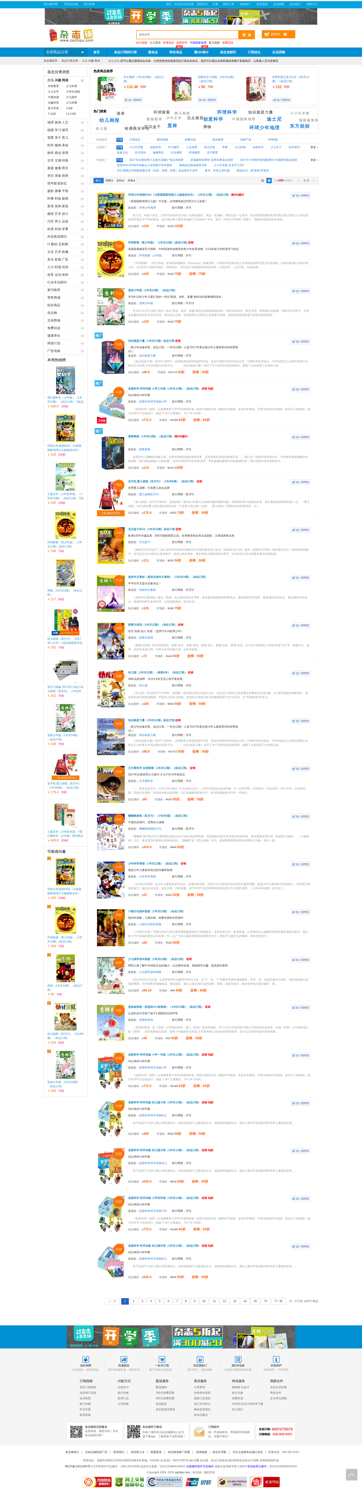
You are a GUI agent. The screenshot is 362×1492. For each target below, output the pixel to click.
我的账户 (245, 4)
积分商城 (89, 4)
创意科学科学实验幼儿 (153, 1115)
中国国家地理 (244, 119)
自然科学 (258, 147)
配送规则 (161, 1387)
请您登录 (202, 4)
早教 (225, 147)
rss (191, 1460)
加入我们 (237, 1409)
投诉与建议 (201, 1415)
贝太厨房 (195, 118)
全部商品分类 (57, 52)
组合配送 (161, 1403)
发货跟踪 (262, 4)
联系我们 (118, 1452)
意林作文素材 (147, 589)
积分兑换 (237, 1392)
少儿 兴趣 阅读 (91, 60)
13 (234, 1301)
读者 (121, 113)
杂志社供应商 (278, 1387)
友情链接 (201, 1452)
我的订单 (229, 4)
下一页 (278, 1301)
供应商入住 (138, 1452)
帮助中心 (312, 4)
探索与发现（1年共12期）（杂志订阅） (155, 624)
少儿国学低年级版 (150, 972)
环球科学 (227, 112)
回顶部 (351, 1474)
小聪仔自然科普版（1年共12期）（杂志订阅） (156, 911)
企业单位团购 (278, 1398)
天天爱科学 (146, 781)
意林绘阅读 (146, 1019)
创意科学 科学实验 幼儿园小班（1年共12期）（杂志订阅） (170, 1102)
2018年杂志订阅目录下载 (247, 1403)
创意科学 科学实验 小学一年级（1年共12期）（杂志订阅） (170, 1054)
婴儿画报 (214, 42)
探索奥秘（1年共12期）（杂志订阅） (157, 436)
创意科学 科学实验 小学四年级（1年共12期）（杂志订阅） (170, 1198)
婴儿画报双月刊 (149, 494)
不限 (119, 139)
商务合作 (275, 1392)
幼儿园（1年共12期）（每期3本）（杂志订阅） (160, 672)
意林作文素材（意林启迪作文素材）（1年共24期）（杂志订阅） (168, 577)
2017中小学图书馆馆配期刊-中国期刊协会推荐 (268, 160)
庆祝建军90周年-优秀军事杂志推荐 (211, 160)
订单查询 (199, 1387)
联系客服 (85, 1415)
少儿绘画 (240, 147)
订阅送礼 (254, 52)
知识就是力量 (260, 112)
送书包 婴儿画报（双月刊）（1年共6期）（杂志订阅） (165, 481)
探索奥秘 (144, 449)
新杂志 (153, 52)
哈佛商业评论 (137, 128)
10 (203, 1301)
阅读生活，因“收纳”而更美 (253, 170)
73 (265, 1301)
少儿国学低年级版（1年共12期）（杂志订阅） (160, 959)
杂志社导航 (219, 1452)
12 (224, 1301)
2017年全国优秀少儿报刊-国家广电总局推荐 (156, 160)
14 (245, 1301)
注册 (215, 4)
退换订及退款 (202, 1398)
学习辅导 (173, 147)
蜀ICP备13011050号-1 (79, 1466)
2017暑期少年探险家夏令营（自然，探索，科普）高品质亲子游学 (157, 170)
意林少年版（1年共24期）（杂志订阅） (152, 290)
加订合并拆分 (202, 1403)
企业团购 (279, 4)
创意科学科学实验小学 (153, 401)
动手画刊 (294, 147)
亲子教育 (212, 152)
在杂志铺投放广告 (96, 1452)
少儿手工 (276, 147)
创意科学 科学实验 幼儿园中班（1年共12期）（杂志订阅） (170, 1245)
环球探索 (162, 112)
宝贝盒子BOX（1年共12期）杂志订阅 (154, 529)
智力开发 (209, 147)
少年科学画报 (147, 876)
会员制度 (85, 1398)
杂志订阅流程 (88, 1387)
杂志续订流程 (88, 1392)
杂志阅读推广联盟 (179, 1452)
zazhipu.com (182, 1472)
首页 (96, 52)
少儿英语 (155, 42)
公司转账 (123, 1403)
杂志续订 (296, 4)
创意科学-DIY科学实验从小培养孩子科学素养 (144, 165)
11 (214, 1301)
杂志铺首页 (50, 60)
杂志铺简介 (72, 1452)
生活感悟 (176, 152)
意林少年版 (146, 303)
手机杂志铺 (71, 4)
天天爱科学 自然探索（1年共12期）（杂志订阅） (161, 768)
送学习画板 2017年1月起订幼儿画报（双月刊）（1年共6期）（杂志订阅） (65, 691)
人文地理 (191, 147)
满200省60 (201, 52)
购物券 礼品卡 (240, 1387)
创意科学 (213, 119)
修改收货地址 (202, 1409)
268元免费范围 (165, 1392)
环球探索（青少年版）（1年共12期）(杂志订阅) (160, 242)
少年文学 (174, 118)
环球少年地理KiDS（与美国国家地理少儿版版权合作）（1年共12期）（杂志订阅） (64, 450)
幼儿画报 (109, 120)
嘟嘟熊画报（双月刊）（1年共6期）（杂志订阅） (158, 815)
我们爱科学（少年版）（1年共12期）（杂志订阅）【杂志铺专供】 (65, 402)
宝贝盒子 (152, 127)
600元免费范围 (165, 1398)
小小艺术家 (300, 113)
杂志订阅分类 (69, 60)
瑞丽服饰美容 (311, 120)
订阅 (196, 1460)
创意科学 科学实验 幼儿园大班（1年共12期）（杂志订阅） (170, 1150)
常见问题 (85, 1409)
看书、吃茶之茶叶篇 (217, 170)
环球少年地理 (264, 127)
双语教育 (194, 152)
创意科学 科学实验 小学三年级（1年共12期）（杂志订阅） (170, 388)
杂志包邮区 (228, 52)
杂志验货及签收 (165, 1409)
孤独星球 (154, 119)
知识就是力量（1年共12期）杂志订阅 (154, 340)
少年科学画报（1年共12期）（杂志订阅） (157, 863)
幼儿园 (102, 128)
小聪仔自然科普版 (150, 924)
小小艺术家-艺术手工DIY (229, 165)
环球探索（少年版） (151, 255)
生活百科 (140, 152)
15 (255, 1301)
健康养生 (158, 152)
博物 (207, 127)
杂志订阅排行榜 (125, 52)
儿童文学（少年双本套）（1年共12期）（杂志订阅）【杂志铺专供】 (65, 498)
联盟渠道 (156, 1452)
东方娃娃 (300, 126)
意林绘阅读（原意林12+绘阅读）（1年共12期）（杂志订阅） (169, 1007)
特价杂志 (175, 52)
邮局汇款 (123, 1398)
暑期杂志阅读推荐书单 (193, 165)
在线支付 (123, 1387)
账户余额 (85, 1403)
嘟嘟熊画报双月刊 (150, 828)
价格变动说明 (202, 1392)
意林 (172, 125)
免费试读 (237, 1398)
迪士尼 (274, 119)
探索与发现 (146, 637)
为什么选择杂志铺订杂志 (247, 1452)
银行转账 (123, 1392)
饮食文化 (122, 152)
